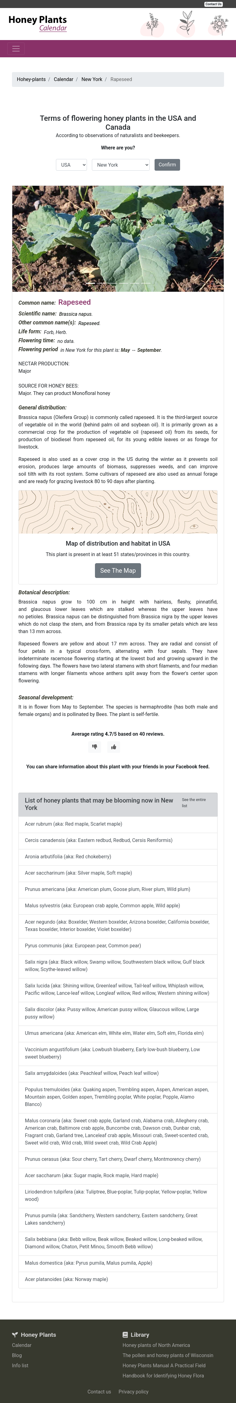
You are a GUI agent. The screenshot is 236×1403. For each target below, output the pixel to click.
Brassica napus (75, 314)
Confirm (167, 165)
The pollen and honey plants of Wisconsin (168, 1355)
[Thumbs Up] (113, 747)
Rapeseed (88, 323)
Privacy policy (134, 1392)
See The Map (118, 570)
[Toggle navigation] (16, 49)
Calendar (21, 1345)
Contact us (99, 1392)
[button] (28, 239)
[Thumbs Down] (94, 747)
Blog (17, 1355)
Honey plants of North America (156, 1345)
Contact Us (214, 4)
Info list (20, 1365)
